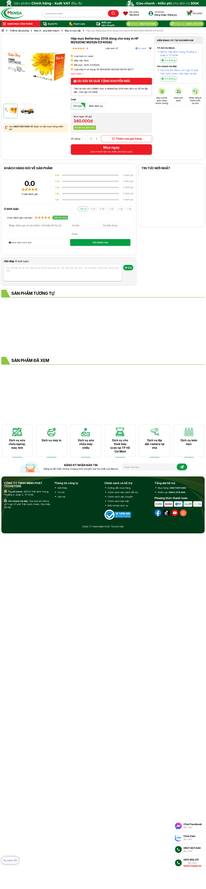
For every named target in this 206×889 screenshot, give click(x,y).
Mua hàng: (171, 487)
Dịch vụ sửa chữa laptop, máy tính (17, 444)
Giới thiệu (62, 487)
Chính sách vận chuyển (120, 496)
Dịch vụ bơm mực (189, 442)
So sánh (141, 48)
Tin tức (61, 492)
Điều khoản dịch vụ (117, 505)
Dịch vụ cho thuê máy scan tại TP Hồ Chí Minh (120, 446)
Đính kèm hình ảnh (20, 242)
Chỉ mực (77, 105)
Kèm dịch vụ (96, 105)
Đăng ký (172, 14)
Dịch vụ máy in (51, 440)
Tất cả (83, 208)
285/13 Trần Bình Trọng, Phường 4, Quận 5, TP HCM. (26, 493)
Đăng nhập (160, 14)
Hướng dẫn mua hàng (118, 487)
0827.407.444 (21, 126)
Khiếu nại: (171, 492)
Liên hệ (61, 496)
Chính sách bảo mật (118, 501)
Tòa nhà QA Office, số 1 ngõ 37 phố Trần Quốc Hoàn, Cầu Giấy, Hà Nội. (27, 504)
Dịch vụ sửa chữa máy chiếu (86, 444)
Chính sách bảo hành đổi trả (122, 492)
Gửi (128, 267)
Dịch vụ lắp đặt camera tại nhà (154, 444)
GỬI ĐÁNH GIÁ (100, 242)
